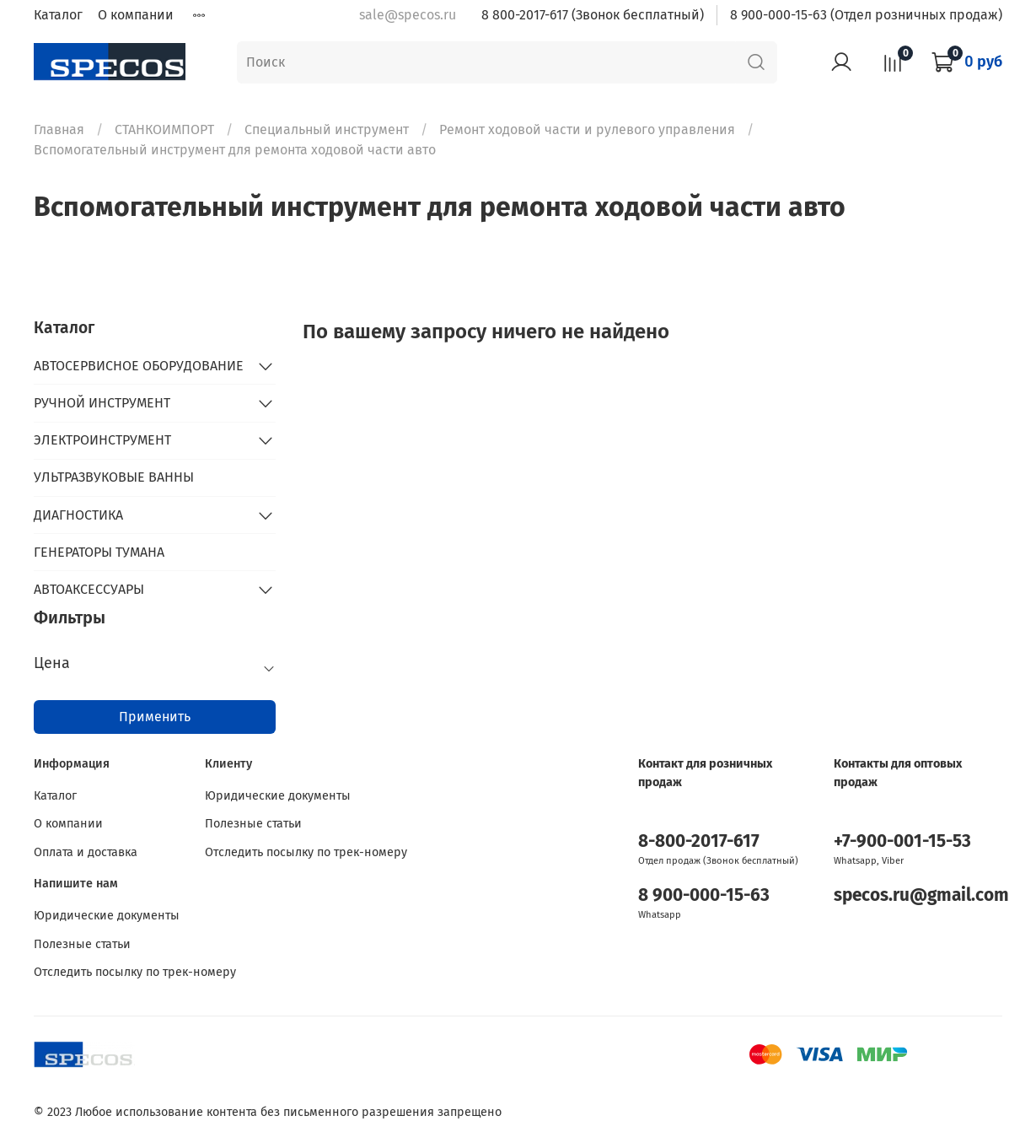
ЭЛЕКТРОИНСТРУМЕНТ (102, 440)
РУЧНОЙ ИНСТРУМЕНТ (102, 403)
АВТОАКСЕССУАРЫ (89, 589)
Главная (59, 129)
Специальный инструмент (326, 129)
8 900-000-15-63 (704, 895)
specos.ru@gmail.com (921, 895)
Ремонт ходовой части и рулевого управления (587, 129)
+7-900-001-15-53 (902, 841)
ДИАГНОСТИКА (78, 515)
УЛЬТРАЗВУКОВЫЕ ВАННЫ (114, 477)
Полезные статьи (253, 824)
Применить (155, 717)
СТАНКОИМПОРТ (164, 129)
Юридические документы (278, 796)
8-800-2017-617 (699, 841)
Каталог (58, 15)
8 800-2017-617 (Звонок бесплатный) (592, 15)
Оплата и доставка (85, 852)
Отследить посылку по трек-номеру (306, 852)
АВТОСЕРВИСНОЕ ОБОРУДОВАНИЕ (139, 366)
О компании (136, 15)
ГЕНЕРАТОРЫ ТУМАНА (99, 552)
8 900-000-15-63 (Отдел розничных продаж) (866, 15)
